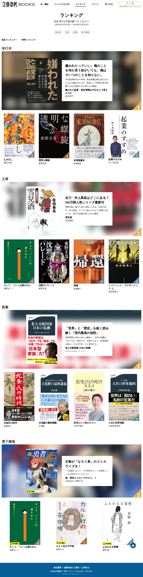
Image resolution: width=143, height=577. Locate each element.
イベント (95, 4)
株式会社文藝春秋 (56, 571)
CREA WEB (88, 571)
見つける (109, 4)
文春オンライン (68, 571)
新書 (75, 32)
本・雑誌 (44, 4)
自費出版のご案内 (71, 567)
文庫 (67, 32)
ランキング (80, 4)
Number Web (79, 571)
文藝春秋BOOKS (18, 4)
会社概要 (57, 567)
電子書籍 (85, 32)
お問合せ (86, 567)
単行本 (58, 32)
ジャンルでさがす (62, 4)
